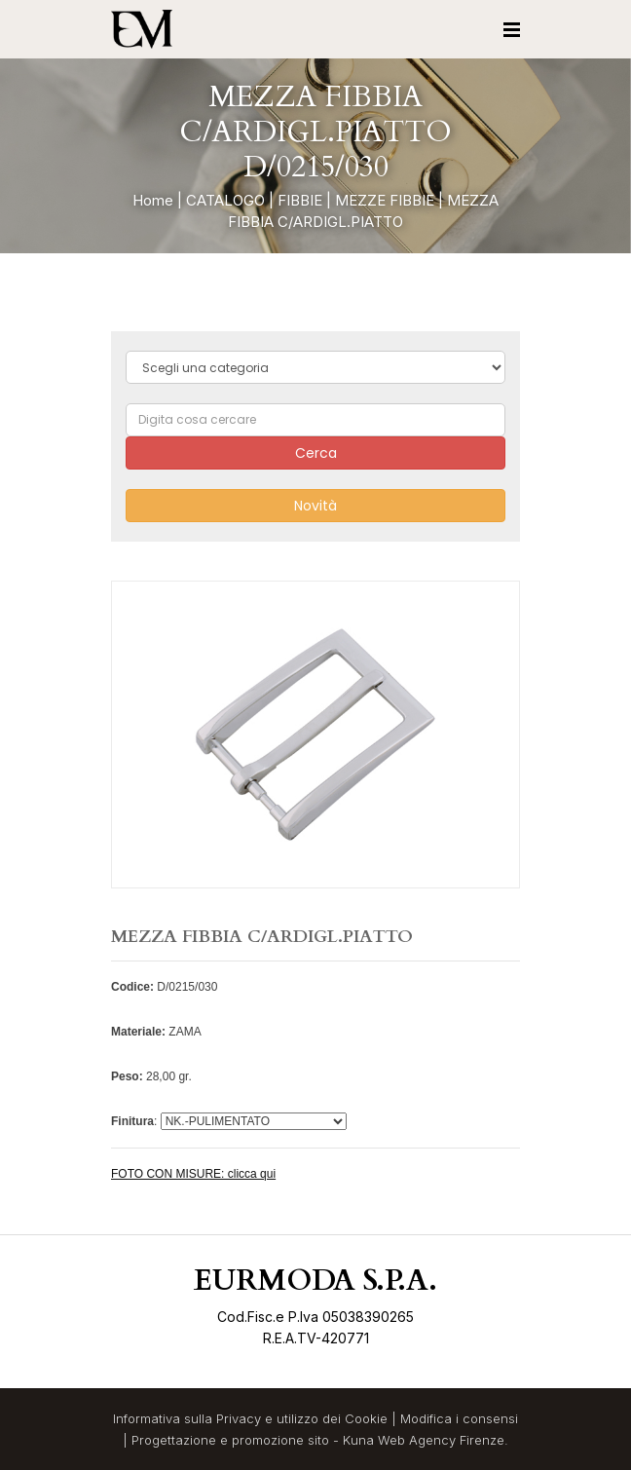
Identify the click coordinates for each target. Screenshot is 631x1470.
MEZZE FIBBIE (384, 200)
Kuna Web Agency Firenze (423, 1440)
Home (152, 200)
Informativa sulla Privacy (187, 1418)
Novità (315, 505)
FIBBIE (300, 200)
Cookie (366, 1418)
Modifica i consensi (459, 1418)
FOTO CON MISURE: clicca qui (193, 1174)
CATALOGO (225, 200)
